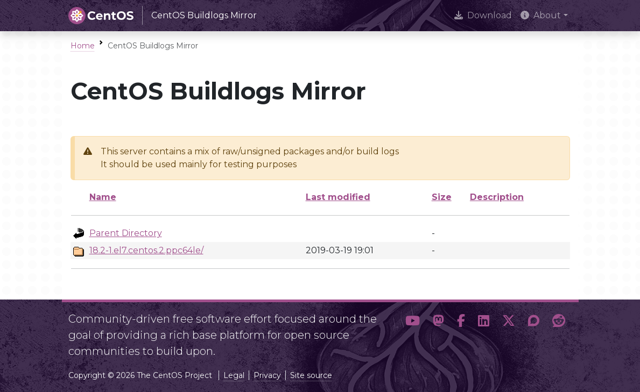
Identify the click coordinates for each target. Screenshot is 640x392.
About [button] (541, 15)
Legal (233, 375)
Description (497, 197)
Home (83, 46)
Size (442, 197)
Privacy (267, 375)
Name (102, 197)
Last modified (338, 197)
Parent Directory (125, 233)
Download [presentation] (483, 15)
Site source (311, 375)
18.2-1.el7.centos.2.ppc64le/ (146, 250)
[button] (412, 331)
